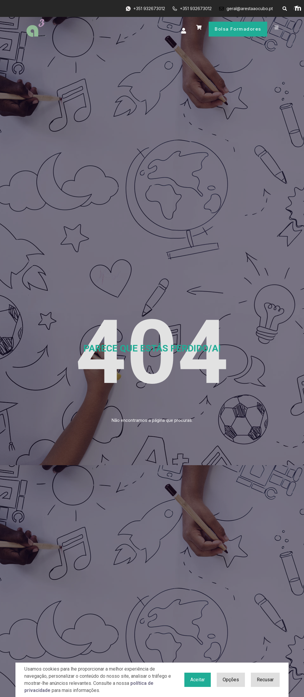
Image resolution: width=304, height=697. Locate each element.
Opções (231, 679)
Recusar (265, 679)
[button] (284, 8)
